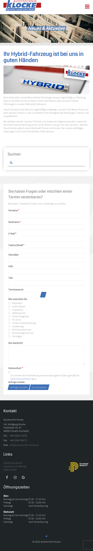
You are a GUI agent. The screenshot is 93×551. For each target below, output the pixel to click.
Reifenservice (17, 313)
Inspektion (15, 309)
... (43, 294)
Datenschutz (15, 368)
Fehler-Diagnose (18, 316)
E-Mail (12, 233)
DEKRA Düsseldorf (12, 463)
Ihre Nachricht (15, 343)
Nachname (14, 222)
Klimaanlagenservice (20, 332)
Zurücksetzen (39, 387)
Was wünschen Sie (17, 299)
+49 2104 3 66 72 (18, 440)
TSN (10, 278)
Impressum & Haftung (14, 466)
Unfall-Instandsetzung (22, 323)
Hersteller (13, 254)
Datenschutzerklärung (22, 378)
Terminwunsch (15, 289)
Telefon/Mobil (16, 245)
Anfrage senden (16, 382)
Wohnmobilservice (19, 329)
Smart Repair (16, 306)
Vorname (13, 210)
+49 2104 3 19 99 (18, 435)
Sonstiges (15, 336)
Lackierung (15, 326)
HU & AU (14, 319)
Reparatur (15, 303)
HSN (10, 266)
